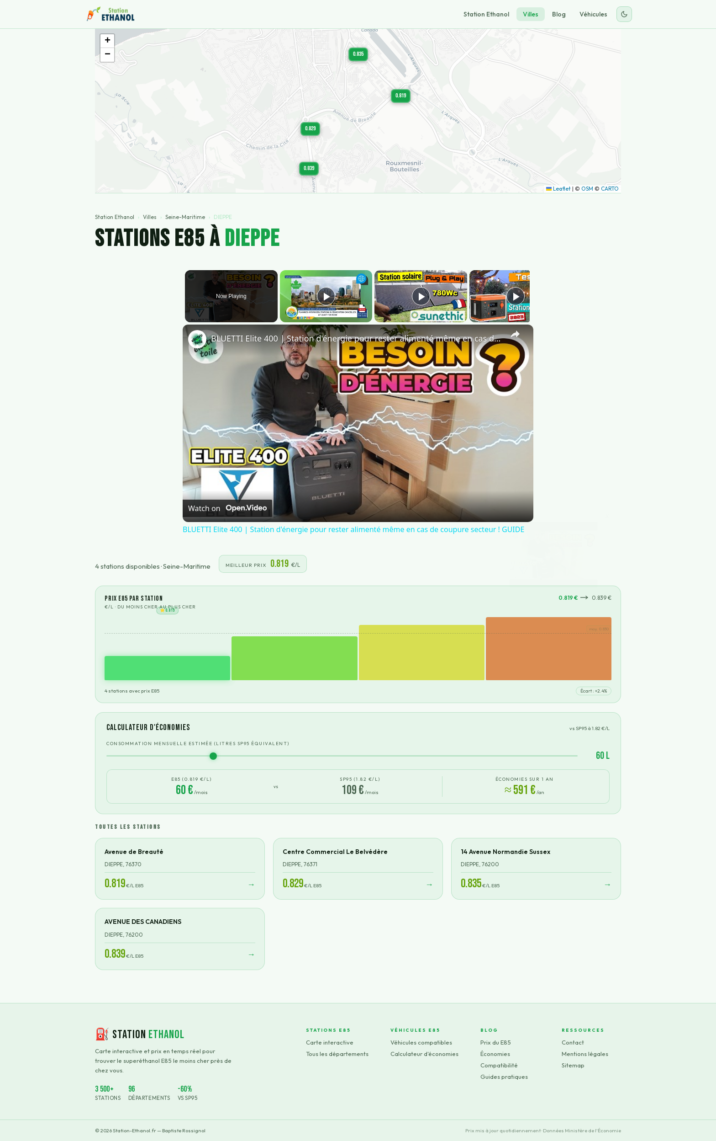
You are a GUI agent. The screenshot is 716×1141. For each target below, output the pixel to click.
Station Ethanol (486, 14)
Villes (530, 14)
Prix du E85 (495, 1042)
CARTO (610, 188)
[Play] (419, 296)
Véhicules (593, 14)
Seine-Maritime (185, 216)
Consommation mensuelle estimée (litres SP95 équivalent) (198, 743)
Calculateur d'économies (424, 1053)
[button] (310, 129)
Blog (559, 14)
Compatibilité (499, 1065)
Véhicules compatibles (421, 1042)
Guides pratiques (504, 1076)
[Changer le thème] (624, 14)
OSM (587, 188)
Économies (495, 1053)
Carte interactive (329, 1042)
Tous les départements (337, 1053)
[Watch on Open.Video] (227, 508)
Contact (573, 1042)
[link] (197, 339)
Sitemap (573, 1065)
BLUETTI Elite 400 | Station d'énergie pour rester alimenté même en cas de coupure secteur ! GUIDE (356, 338)
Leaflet (558, 188)
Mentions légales (585, 1053)
